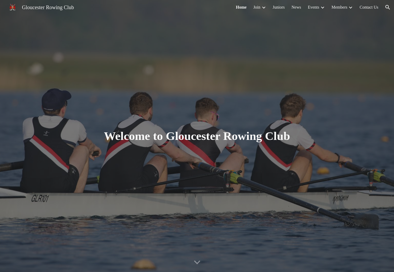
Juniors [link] (279, 7)
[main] (197, 136)
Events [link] (313, 7)
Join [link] (256, 7)
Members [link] (339, 7)
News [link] (296, 7)
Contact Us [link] (368, 7)
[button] (387, 7)
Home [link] (241, 7)
